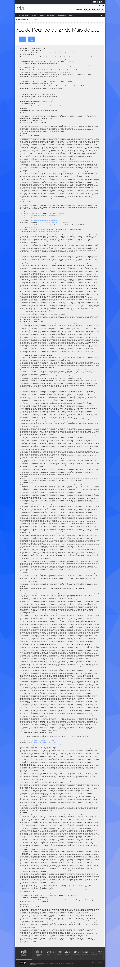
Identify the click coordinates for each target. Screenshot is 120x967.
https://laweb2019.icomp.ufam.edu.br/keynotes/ (53, 222)
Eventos (42, 15)
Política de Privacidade (96, 962)
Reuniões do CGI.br (24, 15)
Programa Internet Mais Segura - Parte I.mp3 (39, 740)
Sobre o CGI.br (62, 15)
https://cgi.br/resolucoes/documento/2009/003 (46, 337)
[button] (84, 10)
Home (18, 19)
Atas (35, 19)
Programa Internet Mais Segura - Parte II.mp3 (41, 742)
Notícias (34, 15)
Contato (71, 15)
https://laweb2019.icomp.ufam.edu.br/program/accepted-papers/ (41, 215)
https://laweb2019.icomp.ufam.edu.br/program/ (44, 220)
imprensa (79, 9)
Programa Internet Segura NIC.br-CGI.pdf (48, 745)
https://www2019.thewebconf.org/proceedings (46, 231)
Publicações (51, 15)
